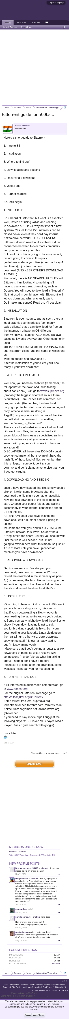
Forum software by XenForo (24, 993)
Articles (21, 22)
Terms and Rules (40, 991)
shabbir (44, 868)
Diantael (12, 852)
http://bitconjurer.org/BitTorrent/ (23, 697)
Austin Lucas (21, 932)
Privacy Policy (60, 991)
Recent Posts (26, 27)
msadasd (56, 964)
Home (8, 23)
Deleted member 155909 (26, 868)
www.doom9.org (17, 688)
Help (64, 981)
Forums (36, 22)
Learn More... (38, 1015)
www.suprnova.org (52, 391)
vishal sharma (22, 125)
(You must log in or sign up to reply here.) (49, 753)
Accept (28, 1015)
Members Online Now (26, 846)
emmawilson (21, 909)
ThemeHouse (41, 996)
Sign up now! (34, 764)
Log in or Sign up (56, 3)
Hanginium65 (21, 879)
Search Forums (10, 27)
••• (59, 874)
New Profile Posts (24, 863)
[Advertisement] (34, 67)
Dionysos (22, 852)
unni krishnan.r (22, 917)
